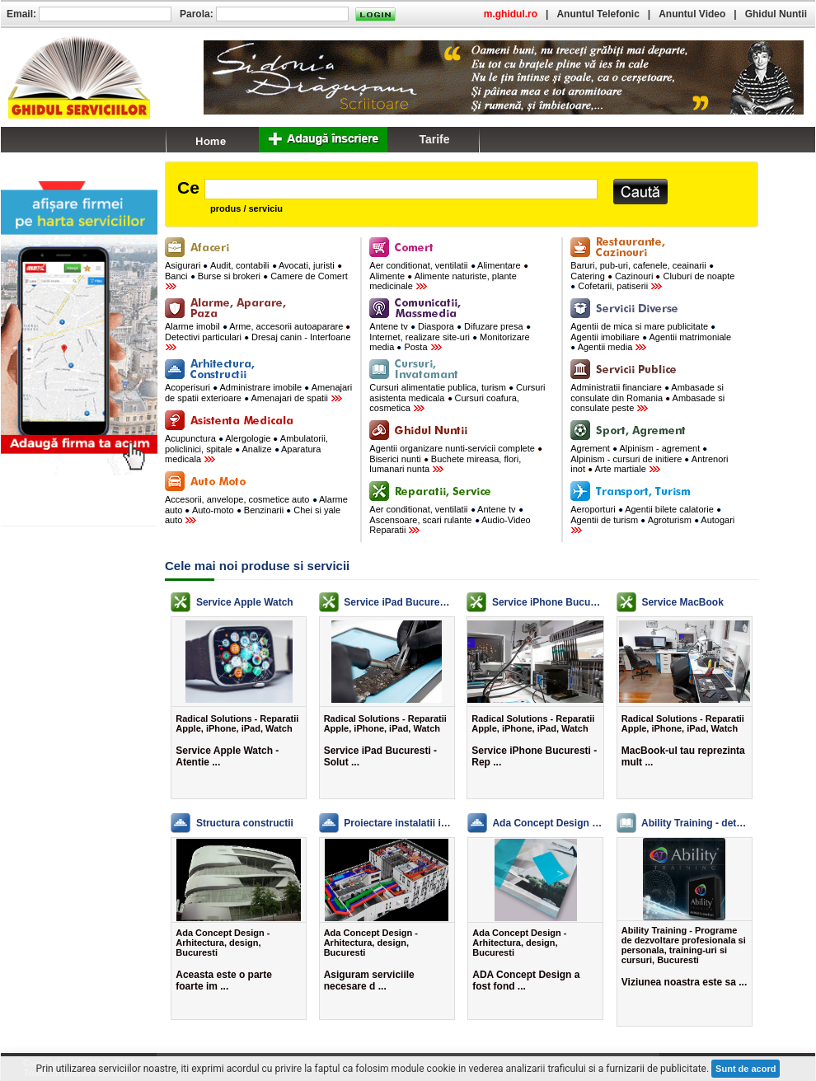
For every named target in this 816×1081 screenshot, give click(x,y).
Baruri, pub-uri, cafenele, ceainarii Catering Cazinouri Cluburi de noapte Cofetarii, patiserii (652, 275)
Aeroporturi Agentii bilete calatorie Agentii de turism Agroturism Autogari (652, 519)
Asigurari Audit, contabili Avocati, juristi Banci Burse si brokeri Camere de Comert (256, 275)
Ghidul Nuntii (776, 14)
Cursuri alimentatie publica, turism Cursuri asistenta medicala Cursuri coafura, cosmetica (457, 397)
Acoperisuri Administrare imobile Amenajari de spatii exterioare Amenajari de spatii (258, 392)
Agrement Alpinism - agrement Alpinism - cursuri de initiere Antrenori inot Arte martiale (649, 458)
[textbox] (401, 189)
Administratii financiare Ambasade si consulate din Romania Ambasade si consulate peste (647, 397)
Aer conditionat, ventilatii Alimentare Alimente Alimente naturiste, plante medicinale (448, 275)
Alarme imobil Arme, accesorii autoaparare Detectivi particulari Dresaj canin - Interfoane (258, 336)
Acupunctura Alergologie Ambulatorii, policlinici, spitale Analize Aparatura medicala (246, 448)
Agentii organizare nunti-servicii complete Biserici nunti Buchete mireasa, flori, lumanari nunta (455, 458)
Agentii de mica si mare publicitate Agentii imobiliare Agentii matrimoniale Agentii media (650, 336)
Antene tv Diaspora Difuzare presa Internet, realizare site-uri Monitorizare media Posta (449, 336)
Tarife (434, 139)
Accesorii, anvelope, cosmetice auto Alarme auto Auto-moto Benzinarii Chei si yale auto (256, 509)
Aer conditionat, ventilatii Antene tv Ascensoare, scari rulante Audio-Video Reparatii (449, 519)
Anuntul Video (692, 14)
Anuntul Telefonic (597, 14)
